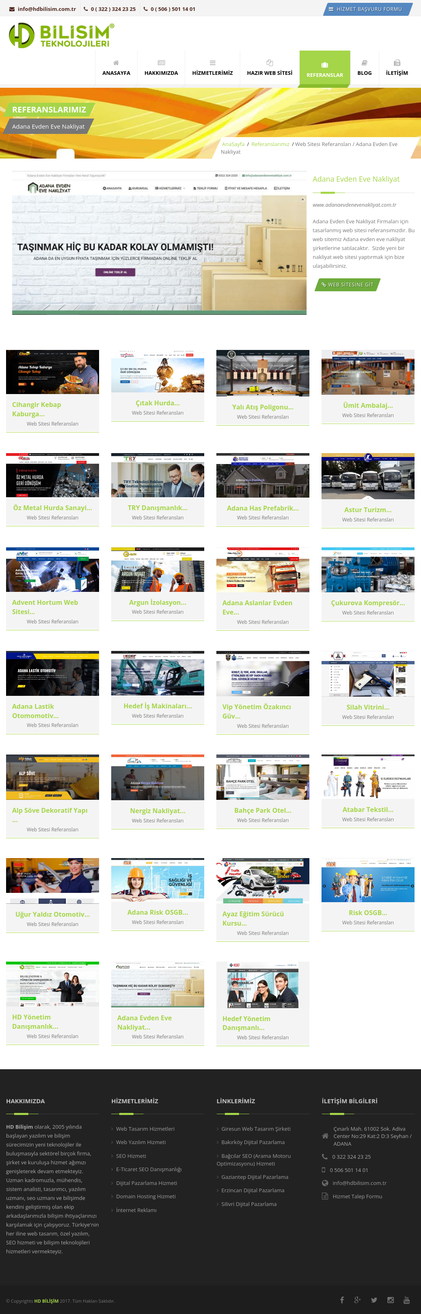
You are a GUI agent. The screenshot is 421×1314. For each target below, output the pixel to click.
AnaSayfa (233, 144)
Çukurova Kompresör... (368, 614)
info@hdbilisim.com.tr (42, 9)
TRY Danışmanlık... (158, 520)
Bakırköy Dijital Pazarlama (253, 1142)
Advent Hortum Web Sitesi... (45, 619)
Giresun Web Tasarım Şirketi (256, 1128)
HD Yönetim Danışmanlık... (35, 1034)
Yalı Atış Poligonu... (263, 417)
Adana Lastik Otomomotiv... (35, 723)
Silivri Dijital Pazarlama (249, 1204)
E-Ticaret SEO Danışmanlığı (149, 1169)
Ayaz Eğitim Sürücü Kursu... (253, 930)
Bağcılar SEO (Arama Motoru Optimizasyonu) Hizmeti (254, 1160)
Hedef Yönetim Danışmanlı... (246, 1034)
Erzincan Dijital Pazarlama (253, 1190)
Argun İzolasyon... (157, 614)
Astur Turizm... (368, 520)
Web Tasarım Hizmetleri (145, 1128)
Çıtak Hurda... (157, 417)
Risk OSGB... (368, 925)
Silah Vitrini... (368, 718)
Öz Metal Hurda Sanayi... (52, 520)
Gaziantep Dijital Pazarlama (255, 1176)
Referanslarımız (270, 144)
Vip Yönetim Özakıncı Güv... (256, 723)
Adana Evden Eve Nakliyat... (144, 1034)
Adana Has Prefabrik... (263, 520)
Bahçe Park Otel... (263, 822)
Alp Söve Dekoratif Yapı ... (50, 827)
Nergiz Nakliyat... (157, 822)
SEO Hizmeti (131, 1155)
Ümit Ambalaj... (368, 417)
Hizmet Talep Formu (357, 1196)
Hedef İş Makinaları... (158, 718)
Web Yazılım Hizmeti (141, 1142)
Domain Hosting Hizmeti (146, 1196)
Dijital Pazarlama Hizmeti (146, 1183)
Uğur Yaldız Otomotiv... (52, 925)
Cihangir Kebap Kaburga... (36, 422)
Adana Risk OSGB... (157, 925)
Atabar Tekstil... (368, 822)
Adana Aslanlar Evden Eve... (257, 619)
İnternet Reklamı (136, 1210)
